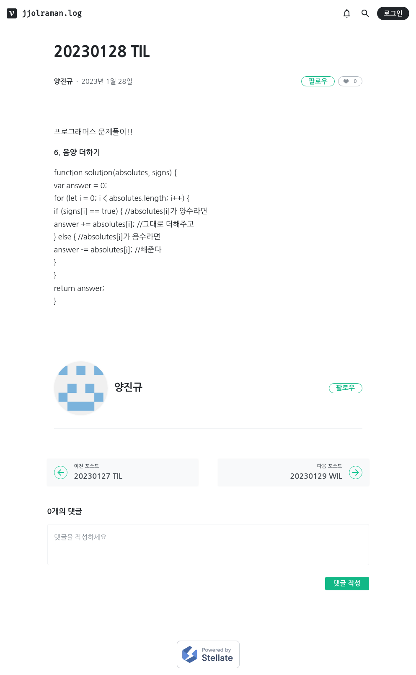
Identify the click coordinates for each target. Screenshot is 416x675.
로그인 (393, 13)
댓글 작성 (347, 583)
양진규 (63, 81)
